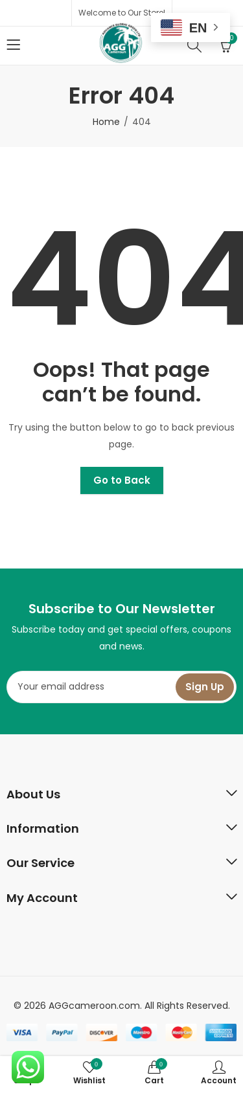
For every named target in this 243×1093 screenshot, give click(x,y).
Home (106, 121)
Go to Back (121, 480)
